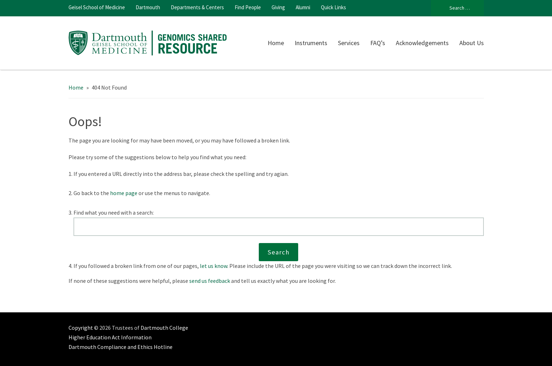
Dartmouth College (164, 327)
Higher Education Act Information (110, 337)
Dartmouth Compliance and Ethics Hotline (121, 346)
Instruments (311, 43)
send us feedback (209, 280)
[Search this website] (278, 226)
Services (349, 43)
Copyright (81, 327)
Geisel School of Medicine (97, 7)
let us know (213, 265)
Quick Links (333, 7)
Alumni (303, 7)
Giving (278, 7)
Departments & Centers (197, 7)
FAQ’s (377, 43)
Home (276, 43)
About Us (471, 43)
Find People (248, 7)
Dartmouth (148, 7)
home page (123, 193)
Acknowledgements (422, 43)
